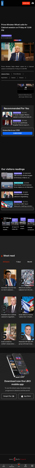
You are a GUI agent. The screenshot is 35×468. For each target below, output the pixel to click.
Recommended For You (16, 108)
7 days (18, 262)
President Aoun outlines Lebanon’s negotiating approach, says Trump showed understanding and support (23, 196)
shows (25, 466)
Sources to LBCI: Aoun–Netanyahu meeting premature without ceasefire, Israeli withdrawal (23, 205)
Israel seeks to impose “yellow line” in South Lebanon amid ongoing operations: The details (26, 316)
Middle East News (18, 182)
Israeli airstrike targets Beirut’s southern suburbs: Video (23, 228)
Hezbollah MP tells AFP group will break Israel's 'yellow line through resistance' (26, 343)
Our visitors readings (13, 169)
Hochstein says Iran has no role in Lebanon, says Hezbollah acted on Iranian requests (8, 289)
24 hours (6, 262)
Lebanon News (17, 112)
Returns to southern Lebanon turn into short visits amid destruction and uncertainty (26, 289)
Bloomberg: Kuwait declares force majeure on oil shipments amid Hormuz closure (23, 186)
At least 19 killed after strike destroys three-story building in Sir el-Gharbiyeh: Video (15, 228)
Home (4, 466)
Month (29, 262)
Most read (9, 256)
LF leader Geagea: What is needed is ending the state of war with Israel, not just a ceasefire (22, 116)
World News (5, 220)
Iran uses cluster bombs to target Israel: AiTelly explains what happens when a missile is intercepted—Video (6, 229)
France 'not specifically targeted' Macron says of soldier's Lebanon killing (21, 124)
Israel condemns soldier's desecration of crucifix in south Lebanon (8, 343)
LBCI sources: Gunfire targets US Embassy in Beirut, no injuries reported (23, 177)
